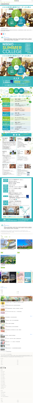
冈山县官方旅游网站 (3, 392)
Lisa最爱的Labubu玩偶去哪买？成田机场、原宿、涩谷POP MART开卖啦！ (9, 299)
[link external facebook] (1, 368)
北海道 (1, 2)
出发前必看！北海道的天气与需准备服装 (9, 323)
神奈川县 (2, 364)
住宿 (18, 291)
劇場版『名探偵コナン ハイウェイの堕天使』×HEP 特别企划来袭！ (12, 341)
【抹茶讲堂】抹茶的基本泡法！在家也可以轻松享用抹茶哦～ (12, 326)
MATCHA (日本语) (3, 371)
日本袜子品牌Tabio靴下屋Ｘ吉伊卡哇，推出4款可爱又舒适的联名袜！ (13, 305)
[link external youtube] (5, 368)
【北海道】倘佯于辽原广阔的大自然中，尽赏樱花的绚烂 (23, 249)
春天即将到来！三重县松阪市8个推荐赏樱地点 (10, 335)
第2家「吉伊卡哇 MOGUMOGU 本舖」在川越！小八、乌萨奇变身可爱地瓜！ (13, 311)
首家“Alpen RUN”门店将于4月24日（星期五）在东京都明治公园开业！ (13, 338)
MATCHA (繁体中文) (3, 374)
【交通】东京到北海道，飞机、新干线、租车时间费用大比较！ (8, 249)
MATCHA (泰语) (2, 375)
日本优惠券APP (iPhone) (3, 385)
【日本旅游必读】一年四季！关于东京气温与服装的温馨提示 (12, 320)
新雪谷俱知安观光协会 (6, 37)
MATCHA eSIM (2, 388)
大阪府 (17, 360)
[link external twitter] (2, 368)
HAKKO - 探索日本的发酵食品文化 (4, 396)
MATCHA (2, 251)
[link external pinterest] (4, 368)
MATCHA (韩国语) (3, 377)
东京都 (1, 360)
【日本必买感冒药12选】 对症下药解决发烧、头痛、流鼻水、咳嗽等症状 (13, 329)
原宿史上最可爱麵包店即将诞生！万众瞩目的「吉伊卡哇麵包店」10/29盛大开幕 (14, 308)
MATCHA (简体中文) (3, 378)
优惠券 (4, 2)
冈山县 (17, 364)
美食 (2, 291)
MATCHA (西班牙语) (3, 384)
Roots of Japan (2, 393)
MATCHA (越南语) (3, 381)
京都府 (1, 361)
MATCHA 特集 (8, 2)
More (31, 295)
